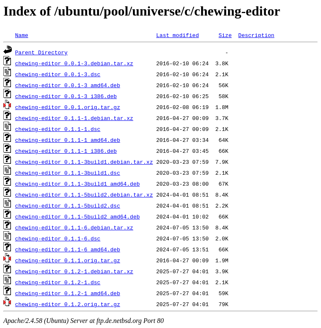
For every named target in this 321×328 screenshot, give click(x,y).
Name (21, 35)
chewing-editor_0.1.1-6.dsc (58, 238)
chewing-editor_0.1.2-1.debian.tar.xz (74, 271)
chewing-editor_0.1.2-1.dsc (58, 282)
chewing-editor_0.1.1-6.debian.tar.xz (74, 227)
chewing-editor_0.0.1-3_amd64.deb (67, 85)
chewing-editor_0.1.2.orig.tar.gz (67, 304)
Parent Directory (41, 52)
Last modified (177, 35)
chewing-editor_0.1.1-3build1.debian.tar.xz (84, 161)
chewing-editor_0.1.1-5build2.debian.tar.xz (84, 194)
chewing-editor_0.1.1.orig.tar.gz (67, 260)
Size (224, 35)
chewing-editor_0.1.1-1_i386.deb (66, 151)
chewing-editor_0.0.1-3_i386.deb (66, 96)
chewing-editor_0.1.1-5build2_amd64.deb (77, 216)
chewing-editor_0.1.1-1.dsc (58, 129)
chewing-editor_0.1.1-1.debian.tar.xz (74, 118)
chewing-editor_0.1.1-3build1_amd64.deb (77, 183)
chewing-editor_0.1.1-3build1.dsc (67, 172)
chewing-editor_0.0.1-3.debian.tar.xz (74, 63)
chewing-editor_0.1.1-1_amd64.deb (67, 140)
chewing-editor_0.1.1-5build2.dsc (67, 205)
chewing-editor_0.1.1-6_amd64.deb (67, 249)
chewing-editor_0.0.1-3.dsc (58, 74)
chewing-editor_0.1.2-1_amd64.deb (67, 293)
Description (256, 35)
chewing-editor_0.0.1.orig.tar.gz (67, 107)
